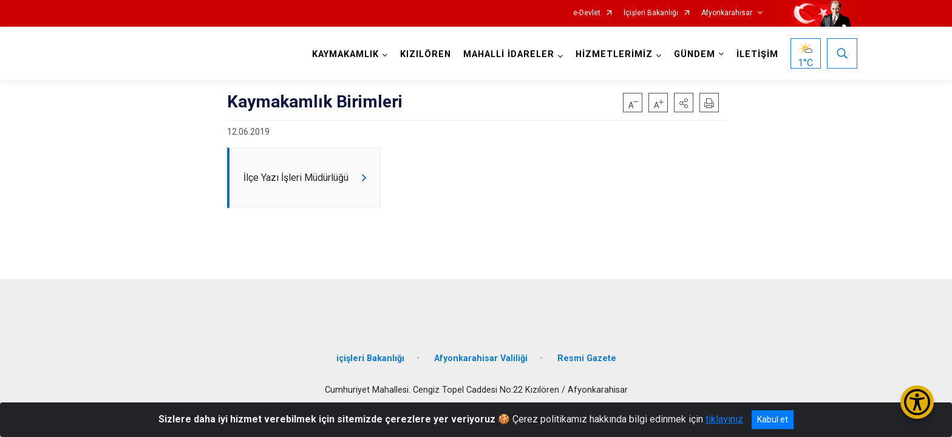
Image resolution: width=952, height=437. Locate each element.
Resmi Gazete (586, 347)
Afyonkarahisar (726, 13)
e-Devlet (586, 13)
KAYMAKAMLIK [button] (342, 54)
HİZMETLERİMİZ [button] (611, 54)
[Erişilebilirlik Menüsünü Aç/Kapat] (917, 402)
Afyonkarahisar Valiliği (481, 347)
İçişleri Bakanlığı (651, 13)
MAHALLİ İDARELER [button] (505, 54)
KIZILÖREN (422, 54)
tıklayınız (724, 419)
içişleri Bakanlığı (370, 347)
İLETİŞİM (754, 54)
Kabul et (772, 419)
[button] (683, 102)
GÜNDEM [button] (691, 54)
